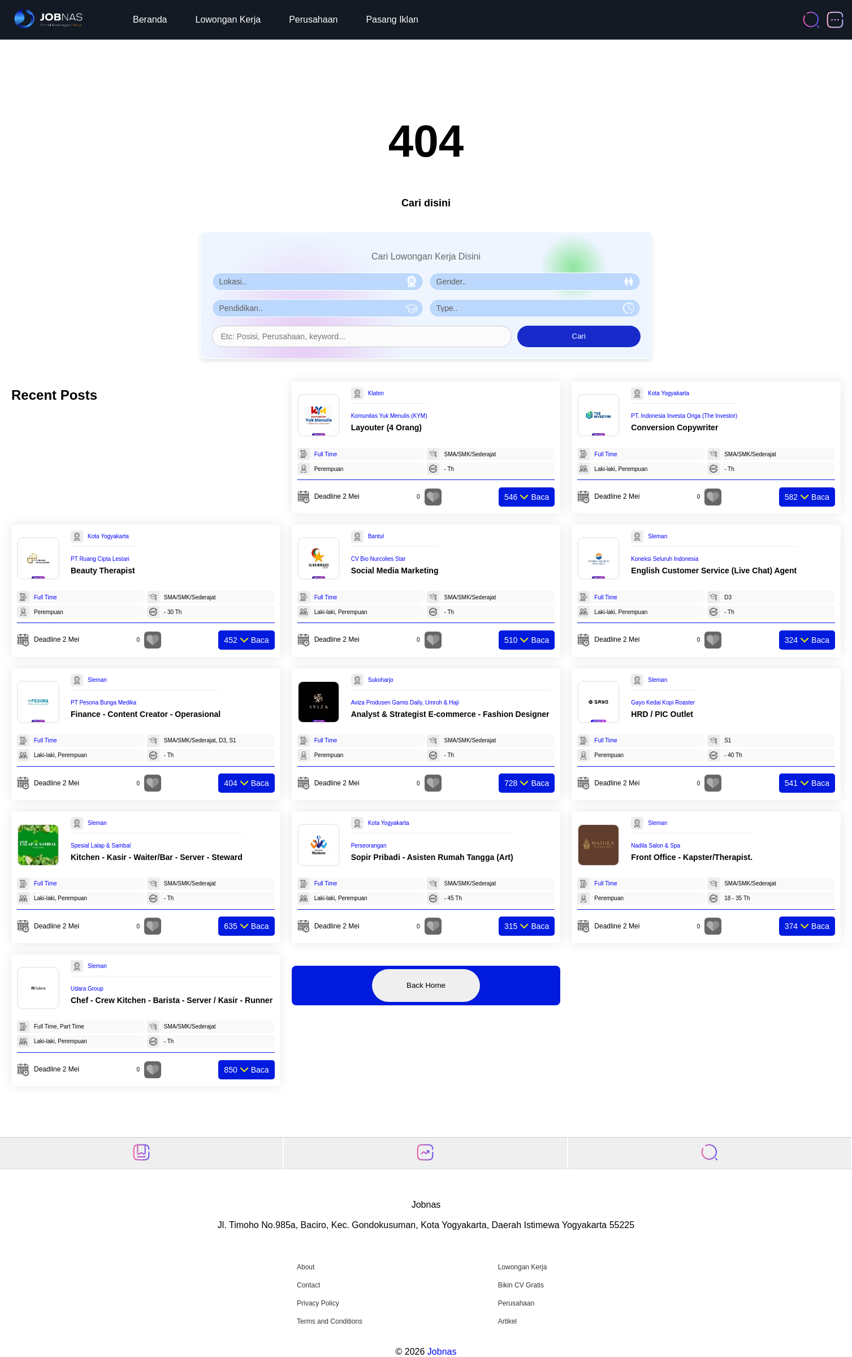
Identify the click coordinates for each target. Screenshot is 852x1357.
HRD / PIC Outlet (662, 714)
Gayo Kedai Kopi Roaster (663, 702)
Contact (308, 1285)
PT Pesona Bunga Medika (103, 702)
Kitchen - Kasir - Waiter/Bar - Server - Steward (157, 857)
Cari (579, 336)
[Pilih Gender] (535, 282)
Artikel (507, 1321)
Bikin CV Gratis (521, 1285)
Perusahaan (313, 19)
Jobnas (442, 1351)
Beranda (150, 19)
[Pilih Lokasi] (317, 282)
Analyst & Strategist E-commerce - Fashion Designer (450, 714)
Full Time (326, 454)
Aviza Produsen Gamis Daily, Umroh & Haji (405, 702)
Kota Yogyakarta (668, 393)
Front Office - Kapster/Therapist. (691, 857)
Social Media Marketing (395, 570)
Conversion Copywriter (674, 427)
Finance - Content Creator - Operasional (145, 714)
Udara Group (87, 989)
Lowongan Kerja (228, 19)
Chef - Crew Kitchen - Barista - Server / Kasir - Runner (172, 1000)
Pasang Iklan (392, 19)
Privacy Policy (318, 1303)
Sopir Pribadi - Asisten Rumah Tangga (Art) (432, 857)
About (305, 1267)
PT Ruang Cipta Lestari (100, 559)
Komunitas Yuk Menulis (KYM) (389, 416)
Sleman (657, 536)
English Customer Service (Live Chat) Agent (714, 570)
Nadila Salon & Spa (655, 845)
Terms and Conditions (329, 1321)
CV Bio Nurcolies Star (378, 559)
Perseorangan (369, 845)
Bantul (376, 536)
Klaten (376, 393)
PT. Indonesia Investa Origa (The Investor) (684, 416)
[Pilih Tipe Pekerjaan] (535, 308)
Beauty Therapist (103, 570)
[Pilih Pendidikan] (317, 308)
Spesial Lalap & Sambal (101, 845)
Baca (526, 497)
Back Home (426, 985)
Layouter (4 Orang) (386, 427)
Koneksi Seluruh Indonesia (664, 559)
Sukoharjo (380, 680)
